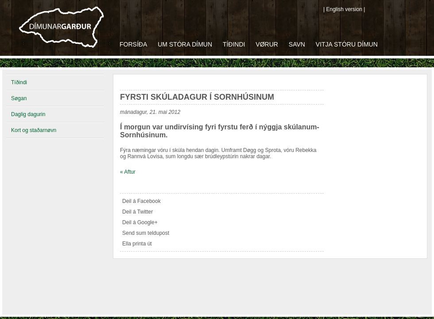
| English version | (344, 9)
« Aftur (128, 172)
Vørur (267, 44)
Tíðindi (234, 44)
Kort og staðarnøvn (33, 130)
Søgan (19, 98)
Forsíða (133, 44)
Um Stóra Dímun (185, 44)
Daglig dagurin (28, 114)
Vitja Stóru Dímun (347, 44)
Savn (297, 44)
